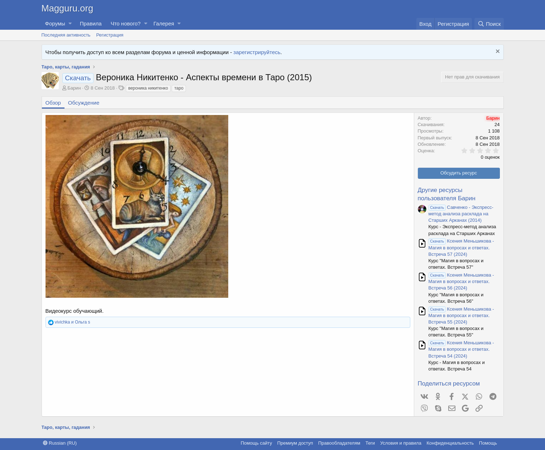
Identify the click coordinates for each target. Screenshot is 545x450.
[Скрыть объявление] (497, 52)
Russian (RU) (60, 443)
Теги (370, 443)
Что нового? (126, 23)
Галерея (163, 23)
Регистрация (109, 35)
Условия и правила (400, 443)
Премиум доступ (295, 443)
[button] (70, 23)
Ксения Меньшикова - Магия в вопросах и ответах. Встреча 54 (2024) (461, 349)
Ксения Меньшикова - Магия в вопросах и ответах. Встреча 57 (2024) (461, 247)
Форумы (55, 23)
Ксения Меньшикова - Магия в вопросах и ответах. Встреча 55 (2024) (461, 315)
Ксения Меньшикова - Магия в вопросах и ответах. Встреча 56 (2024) (461, 281)
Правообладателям (339, 443)
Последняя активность (66, 35)
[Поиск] (488, 24)
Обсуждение (83, 103)
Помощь (488, 443)
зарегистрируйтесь (256, 52)
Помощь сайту (256, 443)
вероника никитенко (148, 88)
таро (178, 88)
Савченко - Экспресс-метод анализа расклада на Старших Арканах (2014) (461, 214)
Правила (91, 23)
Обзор (53, 103)
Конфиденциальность (450, 443)
